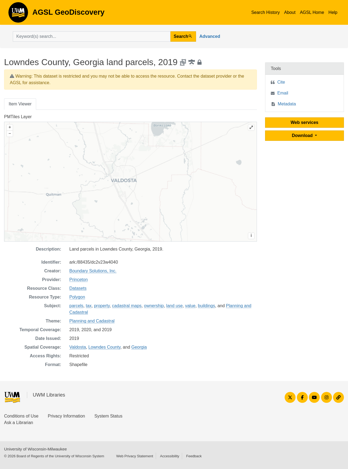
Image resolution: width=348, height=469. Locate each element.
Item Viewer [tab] (20, 104)
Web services (304, 122)
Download (303, 135)
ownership (154, 305)
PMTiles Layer (18, 116)
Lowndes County (104, 347)
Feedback (194, 456)
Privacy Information (66, 416)
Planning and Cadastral (91, 321)
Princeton (78, 279)
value (190, 305)
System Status (108, 416)
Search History (265, 12)
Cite (281, 82)
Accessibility (169, 456)
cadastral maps (127, 305)
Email (282, 93)
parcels (76, 305)
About (290, 12)
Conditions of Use (21, 416)
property (102, 305)
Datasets (77, 288)
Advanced (209, 36)
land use (174, 305)
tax (88, 305)
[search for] (91, 36)
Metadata (287, 104)
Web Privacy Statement (134, 456)
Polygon (77, 297)
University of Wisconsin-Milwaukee (35, 449)
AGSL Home (312, 12)
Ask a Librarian (18, 422)
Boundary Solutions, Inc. (92, 271)
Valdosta (77, 347)
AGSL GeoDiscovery (18, 14)
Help (332, 12)
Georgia (139, 347)
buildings (206, 305)
